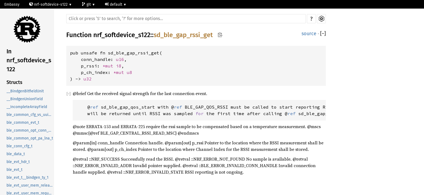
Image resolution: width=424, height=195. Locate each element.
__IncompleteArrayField (26, 107)
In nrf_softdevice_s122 (28, 60)
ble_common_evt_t (22, 122)
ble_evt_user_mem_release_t (30, 185)
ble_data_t (15, 154)
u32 (88, 79)
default (114, 4)
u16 (120, 59)
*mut (109, 66)
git (87, 4)
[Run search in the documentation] (186, 18)
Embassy (11, 4)
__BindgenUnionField (24, 99)
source (309, 34)
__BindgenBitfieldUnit (25, 91)
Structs (14, 82)
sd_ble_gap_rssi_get (183, 35)
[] (323, 34)
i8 (118, 66)
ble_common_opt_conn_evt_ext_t (30, 130)
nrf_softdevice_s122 (121, 35)
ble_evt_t (14, 169)
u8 (129, 72)
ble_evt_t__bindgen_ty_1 (27, 177)
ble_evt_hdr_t (18, 162)
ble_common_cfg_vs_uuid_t (30, 114)
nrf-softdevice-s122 (49, 4)
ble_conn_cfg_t (19, 146)
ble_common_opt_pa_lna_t (29, 138)
